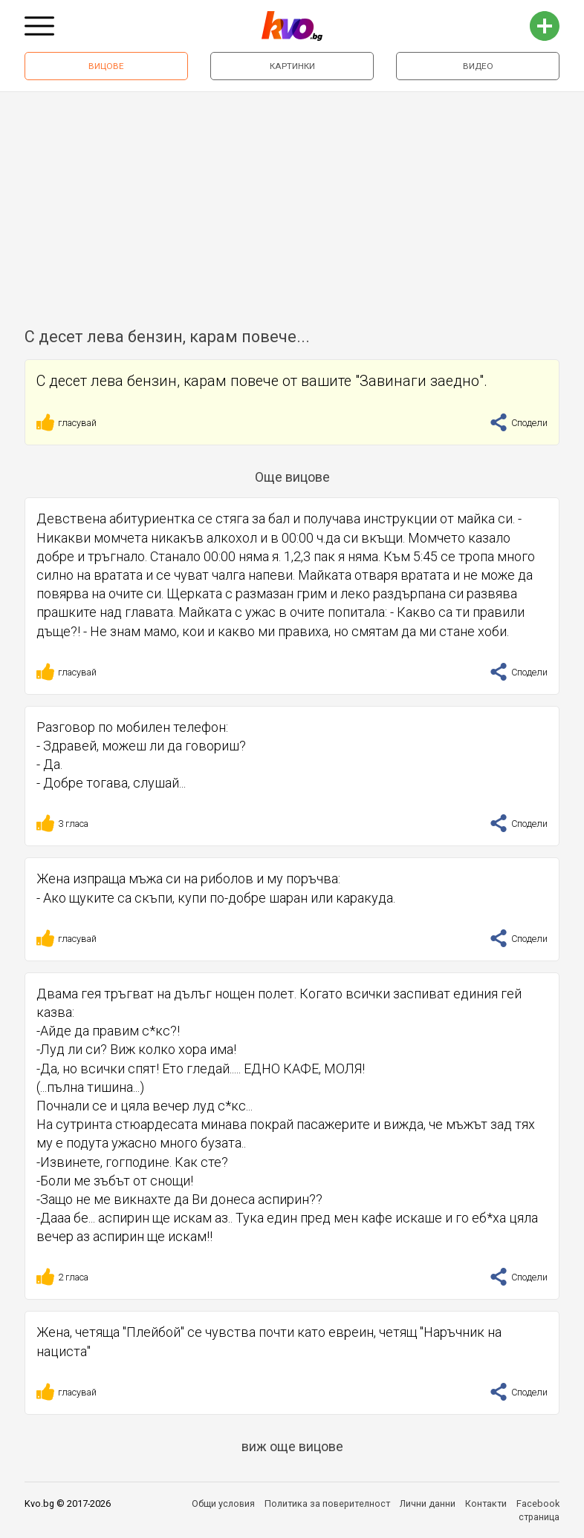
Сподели (519, 422)
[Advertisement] (292, 203)
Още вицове (292, 477)
